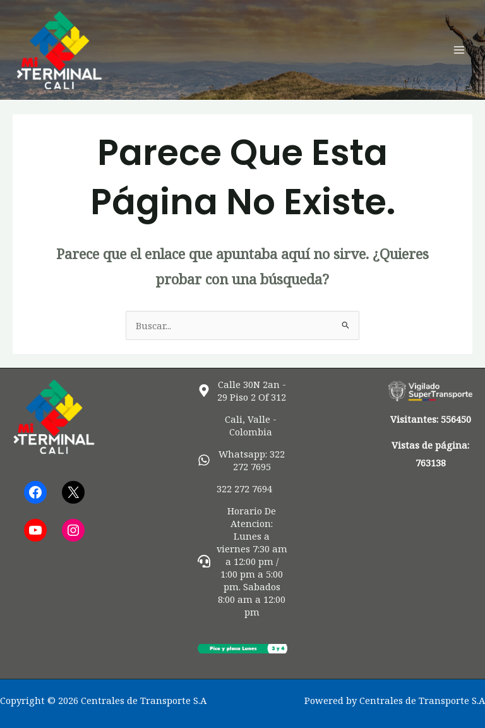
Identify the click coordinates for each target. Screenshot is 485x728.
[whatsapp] (243, 460)
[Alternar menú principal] (459, 50)
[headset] (243, 561)
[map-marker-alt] (243, 390)
